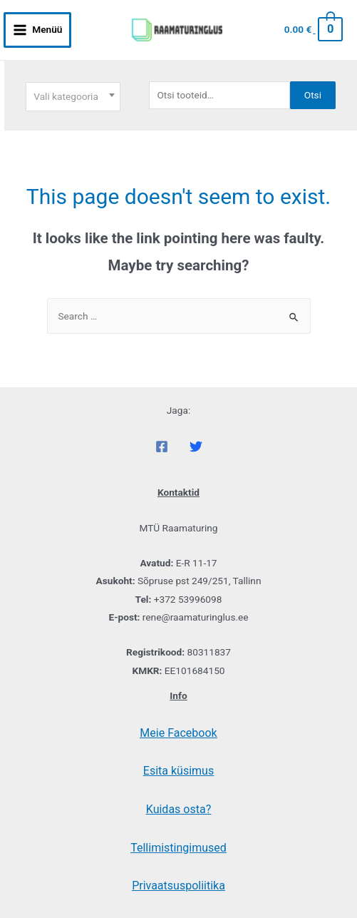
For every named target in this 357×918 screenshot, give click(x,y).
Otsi (312, 95)
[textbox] (73, 96)
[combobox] (73, 96)
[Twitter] (196, 446)
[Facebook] (161, 446)
